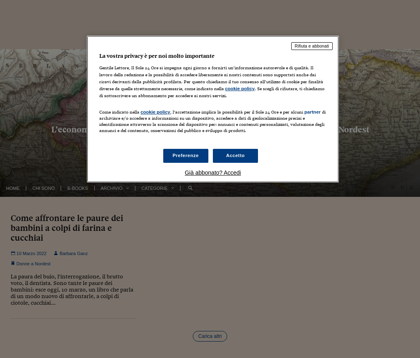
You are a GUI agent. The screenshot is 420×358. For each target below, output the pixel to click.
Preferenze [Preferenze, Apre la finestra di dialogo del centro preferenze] (186, 155)
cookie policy (240, 88)
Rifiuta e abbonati (312, 45)
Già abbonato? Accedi (213, 172)
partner (312, 111)
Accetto (235, 155)
